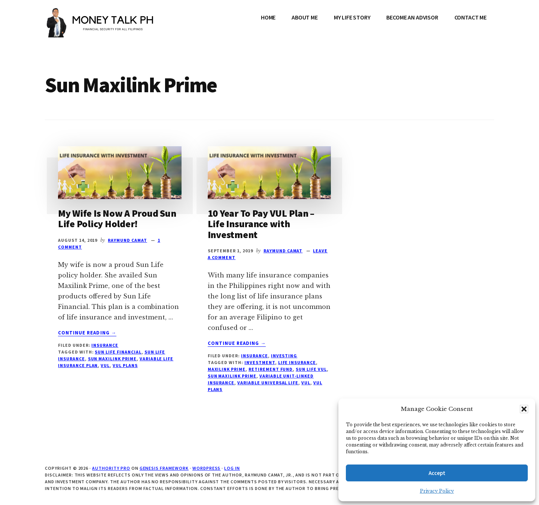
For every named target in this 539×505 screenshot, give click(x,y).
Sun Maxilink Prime (112, 358)
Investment (259, 362)
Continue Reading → (87, 333)
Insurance (104, 345)
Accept (437, 473)
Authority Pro (111, 468)
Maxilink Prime (227, 369)
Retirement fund (271, 369)
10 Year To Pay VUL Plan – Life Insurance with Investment (261, 224)
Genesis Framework (164, 468)
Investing (284, 355)
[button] (524, 409)
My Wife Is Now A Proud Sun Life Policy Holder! (117, 218)
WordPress (206, 468)
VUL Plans (125, 365)
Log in (232, 468)
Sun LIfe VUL (311, 369)
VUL (105, 365)
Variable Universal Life (267, 382)
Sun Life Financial (118, 352)
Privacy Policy (437, 491)
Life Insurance (297, 362)
